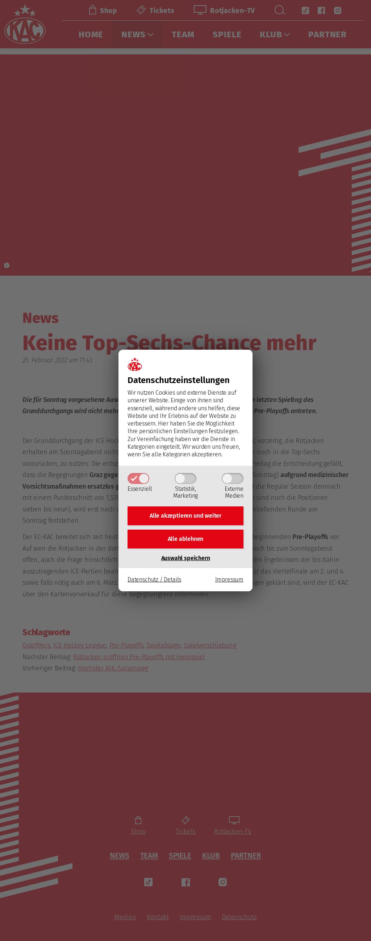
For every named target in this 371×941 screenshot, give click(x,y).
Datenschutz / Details (154, 581)
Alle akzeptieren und (185, 514)
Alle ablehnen (186, 539)
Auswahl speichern (185, 559)
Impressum (229, 581)
